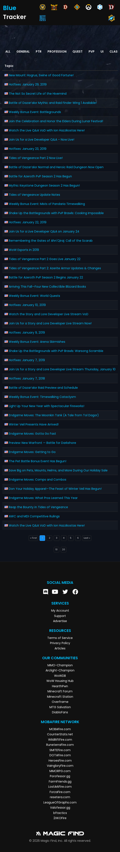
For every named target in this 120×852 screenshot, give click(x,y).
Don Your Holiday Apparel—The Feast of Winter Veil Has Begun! (55, 489)
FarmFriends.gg (60, 781)
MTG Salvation (60, 707)
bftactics (60, 813)
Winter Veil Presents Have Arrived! (34, 424)
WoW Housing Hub (60, 681)
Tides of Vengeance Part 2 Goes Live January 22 (44, 259)
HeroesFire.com (60, 760)
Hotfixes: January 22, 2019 (27, 222)
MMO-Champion (60, 665)
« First (33, 538)
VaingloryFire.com (60, 766)
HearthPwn (60, 686)
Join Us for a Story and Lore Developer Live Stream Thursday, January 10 (62, 369)
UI (102, 51)
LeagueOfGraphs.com (60, 802)
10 (56, 549)
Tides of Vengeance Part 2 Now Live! (36, 158)
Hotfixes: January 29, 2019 (28, 84)
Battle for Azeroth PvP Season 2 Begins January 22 (46, 277)
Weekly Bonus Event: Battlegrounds (35, 112)
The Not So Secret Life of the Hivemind (38, 93)
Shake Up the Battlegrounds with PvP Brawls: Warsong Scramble (56, 351)
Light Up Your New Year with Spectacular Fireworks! (46, 406)
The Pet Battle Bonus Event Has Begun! (37, 461)
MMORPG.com (60, 771)
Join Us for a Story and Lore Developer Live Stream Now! (50, 323)
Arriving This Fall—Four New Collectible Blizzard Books (47, 286)
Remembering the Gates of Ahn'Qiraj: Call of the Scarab (51, 240)
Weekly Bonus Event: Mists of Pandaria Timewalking (47, 204)
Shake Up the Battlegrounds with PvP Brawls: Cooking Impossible (56, 213)
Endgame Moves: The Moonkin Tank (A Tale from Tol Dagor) (54, 415)
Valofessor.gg (60, 807)
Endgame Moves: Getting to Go (32, 452)
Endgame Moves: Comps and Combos (37, 479)
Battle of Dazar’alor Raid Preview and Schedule (43, 388)
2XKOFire (60, 818)
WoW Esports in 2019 (24, 250)
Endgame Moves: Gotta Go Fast (32, 433)
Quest (78, 51)
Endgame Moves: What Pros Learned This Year (43, 498)
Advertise (60, 621)
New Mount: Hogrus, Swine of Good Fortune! (41, 75)
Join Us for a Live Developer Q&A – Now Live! (41, 139)
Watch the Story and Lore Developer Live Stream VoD (48, 314)
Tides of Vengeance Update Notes (34, 195)
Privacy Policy (60, 643)
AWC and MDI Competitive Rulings (34, 516)
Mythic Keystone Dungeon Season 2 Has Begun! (44, 185)
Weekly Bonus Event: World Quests (34, 296)
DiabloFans (60, 712)
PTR (38, 51)
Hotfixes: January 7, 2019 (27, 360)
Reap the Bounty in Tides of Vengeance (38, 507)
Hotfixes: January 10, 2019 (27, 305)
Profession (57, 51)
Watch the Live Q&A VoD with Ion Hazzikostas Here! (47, 130)
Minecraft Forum (60, 691)
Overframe (60, 702)
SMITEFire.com (60, 750)
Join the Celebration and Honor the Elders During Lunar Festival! (56, 121)
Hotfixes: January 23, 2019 (27, 149)
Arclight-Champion (60, 670)
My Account (60, 610)
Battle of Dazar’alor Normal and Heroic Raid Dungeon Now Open (56, 167)
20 (63, 549)
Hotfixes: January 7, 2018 (27, 378)
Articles (60, 648)
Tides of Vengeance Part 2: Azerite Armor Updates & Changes (55, 268)
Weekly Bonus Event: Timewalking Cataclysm (42, 397)
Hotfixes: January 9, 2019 (27, 332)
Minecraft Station (60, 697)
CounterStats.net (60, 734)
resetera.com (60, 797)
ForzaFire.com (60, 792)
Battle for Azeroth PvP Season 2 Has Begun (40, 176)
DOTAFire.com (60, 755)
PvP (92, 51)
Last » (87, 538)
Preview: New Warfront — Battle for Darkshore (42, 443)
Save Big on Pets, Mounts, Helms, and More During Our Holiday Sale (58, 470)
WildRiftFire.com (60, 739)
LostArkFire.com (60, 786)
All (7, 51)
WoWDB (60, 676)
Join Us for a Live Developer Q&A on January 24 (44, 231)
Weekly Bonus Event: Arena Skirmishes (37, 342)
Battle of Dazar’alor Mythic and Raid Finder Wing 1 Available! (53, 103)
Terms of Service (60, 638)
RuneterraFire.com (60, 745)
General (23, 51)
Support (60, 616)
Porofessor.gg (60, 776)
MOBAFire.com (60, 729)
